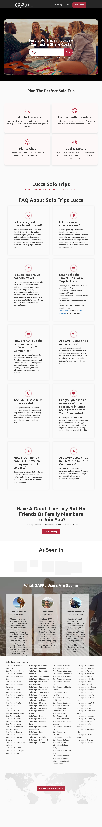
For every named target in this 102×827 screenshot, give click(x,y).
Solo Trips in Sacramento (39, 687)
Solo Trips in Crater (84, 706)
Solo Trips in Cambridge (62, 703)
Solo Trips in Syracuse (85, 716)
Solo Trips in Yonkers (14, 753)
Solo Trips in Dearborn (85, 674)
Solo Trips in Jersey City (15, 695)
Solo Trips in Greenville (62, 737)
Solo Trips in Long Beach (86, 687)
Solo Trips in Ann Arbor (85, 666)
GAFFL (27, 190)
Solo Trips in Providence (38, 708)
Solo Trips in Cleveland (85, 668)
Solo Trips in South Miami (39, 692)
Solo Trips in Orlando (37, 668)
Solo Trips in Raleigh (61, 706)
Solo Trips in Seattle (13, 682)
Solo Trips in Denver (13, 692)
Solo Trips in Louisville (85, 695)
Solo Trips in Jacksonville (39, 698)
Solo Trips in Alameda (61, 666)
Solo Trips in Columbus (38, 666)
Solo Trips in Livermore (38, 690)
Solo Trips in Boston (13, 721)
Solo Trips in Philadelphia (39, 679)
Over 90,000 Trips (60, 57)
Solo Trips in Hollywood (38, 740)
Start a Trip (58, 5)
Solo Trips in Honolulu (37, 719)
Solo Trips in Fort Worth (86, 703)
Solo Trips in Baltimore (38, 700)
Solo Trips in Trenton (14, 703)
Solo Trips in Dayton (84, 721)
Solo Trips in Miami (60, 713)
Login (68, 5)
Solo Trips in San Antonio (39, 676)
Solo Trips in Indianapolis (15, 751)
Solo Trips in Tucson (84, 671)
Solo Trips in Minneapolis (62, 671)
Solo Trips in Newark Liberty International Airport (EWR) (61, 761)
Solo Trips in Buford (60, 668)
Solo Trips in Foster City (86, 719)
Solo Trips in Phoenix (14, 724)
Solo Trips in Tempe (84, 692)
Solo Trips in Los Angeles (15, 671)
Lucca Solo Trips (51, 184)
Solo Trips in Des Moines (62, 674)
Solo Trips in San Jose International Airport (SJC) (61, 745)
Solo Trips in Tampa (13, 748)
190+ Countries (44, 57)
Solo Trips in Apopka (61, 756)
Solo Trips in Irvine (36, 716)
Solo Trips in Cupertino (38, 695)
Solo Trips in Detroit (84, 676)
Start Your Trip (51, 532)
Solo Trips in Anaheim (37, 743)
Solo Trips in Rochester (86, 679)
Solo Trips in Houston (14, 732)
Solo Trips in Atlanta (13, 690)
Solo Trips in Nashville (37, 737)
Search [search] (69, 52)
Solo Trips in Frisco (84, 708)
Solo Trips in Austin (13, 719)
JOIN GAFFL (79, 5)
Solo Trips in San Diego (15, 735)
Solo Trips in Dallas (13, 716)
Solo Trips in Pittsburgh (38, 706)
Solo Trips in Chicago (14, 674)
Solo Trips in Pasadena (85, 690)
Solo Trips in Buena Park (62, 676)
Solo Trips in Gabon (52, 190)
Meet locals (64, 311)
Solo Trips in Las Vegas (62, 679)
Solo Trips (38, 190)
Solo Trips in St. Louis (37, 703)
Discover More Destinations (51, 788)
